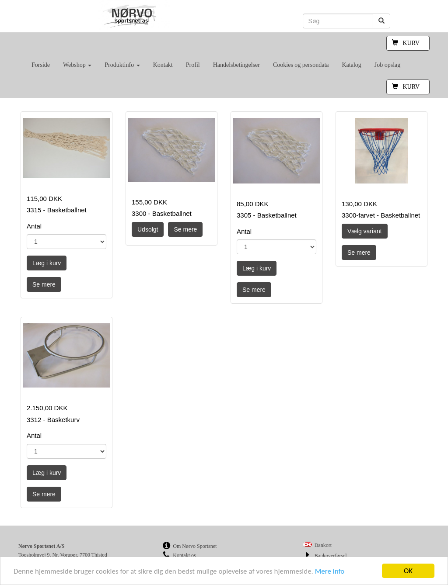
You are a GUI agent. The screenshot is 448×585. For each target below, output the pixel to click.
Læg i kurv (46, 263)
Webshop (77, 65)
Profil (193, 65)
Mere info (330, 571)
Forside (41, 65)
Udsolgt (147, 229)
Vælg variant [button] (364, 231)
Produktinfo (122, 65)
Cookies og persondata (301, 65)
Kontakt (163, 65)
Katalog (351, 65)
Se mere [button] (44, 284)
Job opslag (387, 65)
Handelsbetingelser (236, 65)
